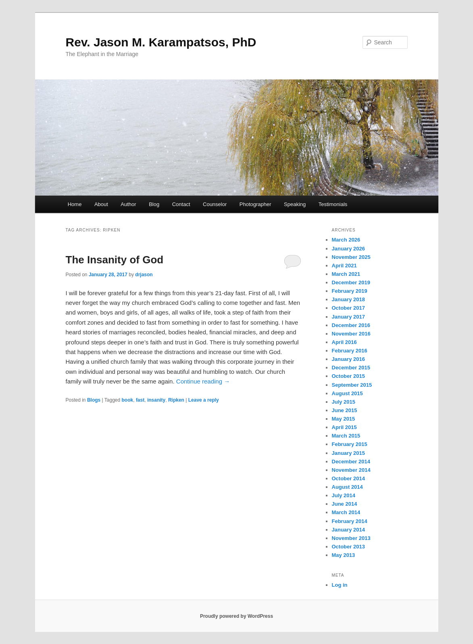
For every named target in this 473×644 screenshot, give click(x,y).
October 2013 (348, 547)
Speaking (295, 204)
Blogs (93, 400)
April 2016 (344, 342)
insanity (156, 400)
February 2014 (349, 521)
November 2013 (351, 538)
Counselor (215, 204)
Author (128, 204)
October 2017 (348, 308)
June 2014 (344, 504)
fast (140, 400)
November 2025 (351, 257)
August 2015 (347, 393)
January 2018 (348, 299)
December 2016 (351, 325)
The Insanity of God (115, 260)
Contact (181, 204)
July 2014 (344, 495)
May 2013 (343, 555)
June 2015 (344, 410)
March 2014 (346, 512)
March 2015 (346, 436)
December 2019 (351, 282)
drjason (143, 274)
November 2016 (351, 334)
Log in (340, 585)
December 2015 (351, 368)
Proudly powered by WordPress (236, 616)
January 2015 (348, 453)
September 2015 (352, 385)
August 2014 (347, 487)
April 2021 (344, 266)
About (101, 204)
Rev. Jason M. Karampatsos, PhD (161, 42)
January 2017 (348, 317)
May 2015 (343, 419)
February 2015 (349, 444)
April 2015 (344, 427)
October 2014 (348, 478)
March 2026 (346, 240)
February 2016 (349, 351)
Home (75, 204)
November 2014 (351, 470)
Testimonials (333, 204)
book (127, 400)
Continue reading (203, 381)
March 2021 (346, 274)
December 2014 (351, 462)
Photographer (255, 204)
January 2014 (348, 530)
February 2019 (349, 291)
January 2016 (348, 359)
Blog (154, 204)
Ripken (176, 400)
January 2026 (348, 249)
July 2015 (344, 402)
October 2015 (348, 376)
